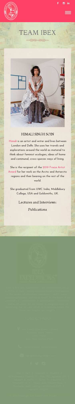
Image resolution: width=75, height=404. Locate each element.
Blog (42, 380)
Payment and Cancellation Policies (37, 386)
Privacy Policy (38, 389)
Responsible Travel (21, 377)
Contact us (20, 383)
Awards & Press (24, 380)
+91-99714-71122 (31, 347)
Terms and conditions (48, 383)
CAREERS (56, 380)
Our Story (23, 373)
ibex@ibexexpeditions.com (40, 356)
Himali (13, 141)
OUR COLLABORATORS (52, 377)
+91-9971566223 (49, 347)
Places (54, 373)
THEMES (40, 373)
